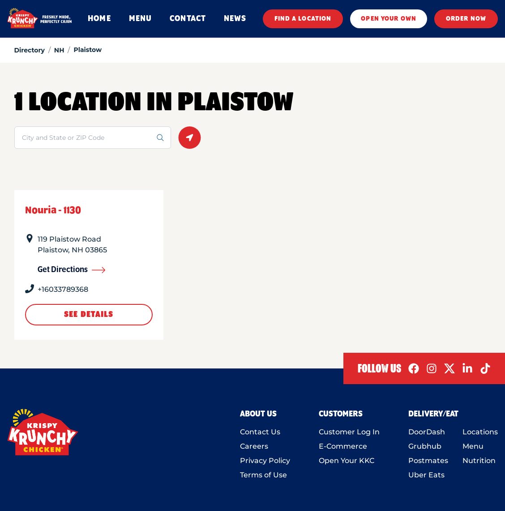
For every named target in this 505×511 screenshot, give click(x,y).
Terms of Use (263, 475)
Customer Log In (349, 432)
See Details (88, 314)
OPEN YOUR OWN (388, 18)
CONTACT (188, 18)
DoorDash (426, 432)
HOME (99, 18)
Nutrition (479, 460)
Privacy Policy (265, 460)
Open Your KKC (346, 460)
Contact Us (260, 432)
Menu (473, 446)
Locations (480, 432)
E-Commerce (343, 446)
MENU (140, 18)
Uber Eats (426, 475)
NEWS (235, 18)
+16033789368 (63, 289)
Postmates (428, 460)
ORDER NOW (466, 18)
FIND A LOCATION (303, 18)
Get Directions (72, 269)
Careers (254, 446)
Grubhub (424, 446)
